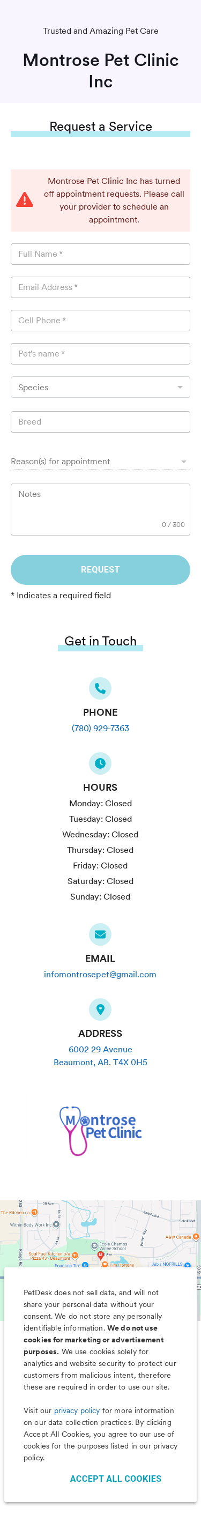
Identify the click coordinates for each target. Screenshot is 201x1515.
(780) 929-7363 (100, 728)
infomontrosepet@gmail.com (100, 974)
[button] (100, 461)
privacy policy (77, 1410)
